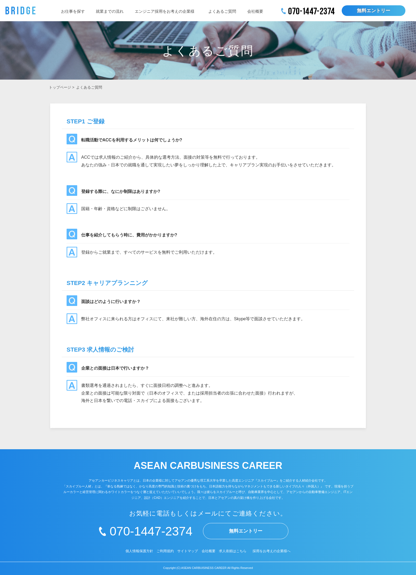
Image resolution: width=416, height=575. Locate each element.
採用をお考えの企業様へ (272, 551)
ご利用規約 (165, 551)
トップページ (60, 87)
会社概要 (255, 11)
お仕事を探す (73, 11)
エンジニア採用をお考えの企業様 (164, 11)
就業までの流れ (110, 11)
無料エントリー (373, 10)
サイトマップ (187, 551)
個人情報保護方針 (139, 551)
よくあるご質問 (222, 11)
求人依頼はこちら (232, 551)
